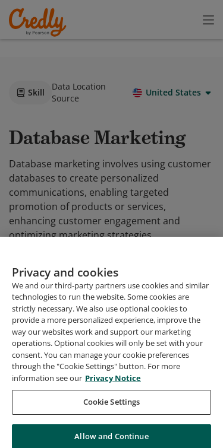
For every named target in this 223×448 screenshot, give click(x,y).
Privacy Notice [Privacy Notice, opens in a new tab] (113, 426)
